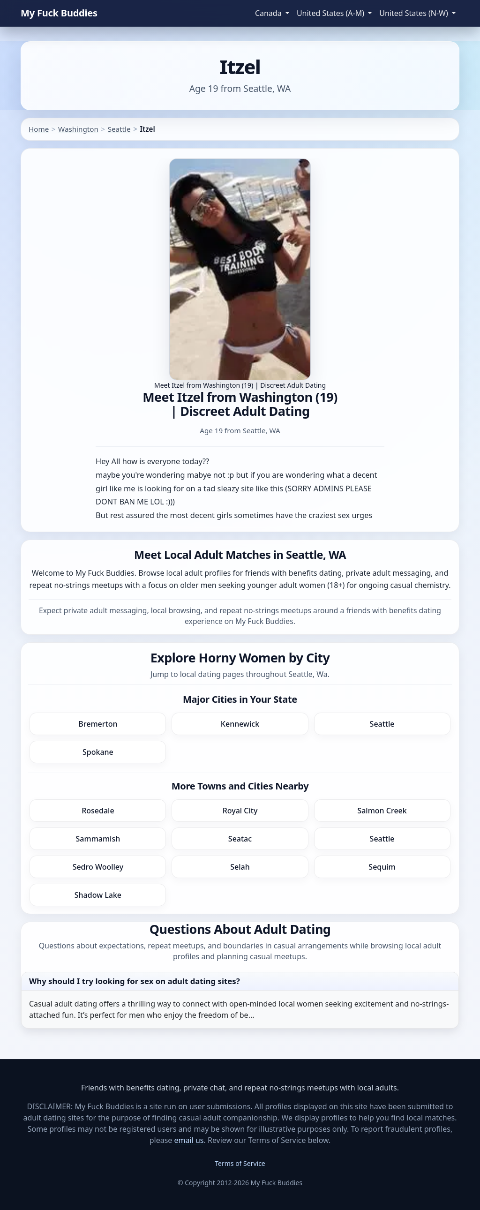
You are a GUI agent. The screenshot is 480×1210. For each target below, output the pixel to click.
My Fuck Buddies (59, 13)
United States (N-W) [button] (414, 13)
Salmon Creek (381, 810)
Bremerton (97, 724)
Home (39, 129)
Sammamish (98, 839)
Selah (240, 867)
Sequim (381, 867)
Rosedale (98, 810)
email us (189, 1140)
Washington (78, 129)
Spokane (97, 752)
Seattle (119, 129)
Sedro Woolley (98, 867)
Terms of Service (240, 1163)
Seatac (240, 839)
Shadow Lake (98, 895)
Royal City (240, 810)
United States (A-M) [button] (331, 13)
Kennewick (240, 724)
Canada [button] (269, 13)
